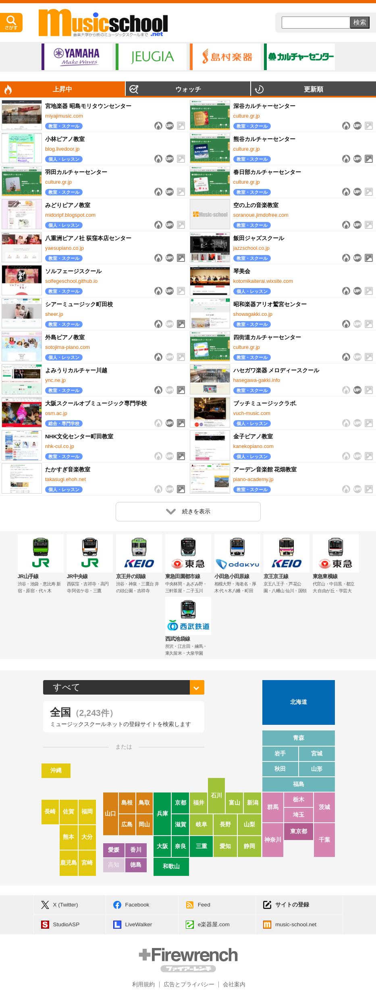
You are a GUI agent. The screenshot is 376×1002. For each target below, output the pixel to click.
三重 (201, 846)
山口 (110, 814)
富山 (234, 803)
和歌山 (171, 866)
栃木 (298, 800)
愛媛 (113, 850)
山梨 (249, 825)
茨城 (324, 807)
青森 (298, 738)
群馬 (272, 807)
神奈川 (272, 840)
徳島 (135, 865)
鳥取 (144, 803)
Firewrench (188, 960)
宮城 (316, 754)
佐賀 (68, 812)
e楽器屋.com (214, 924)
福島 (298, 784)
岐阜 (201, 825)
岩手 (280, 754)
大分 (87, 837)
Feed (204, 905)
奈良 (180, 846)
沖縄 (56, 771)
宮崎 (87, 863)
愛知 (225, 846)
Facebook (137, 905)
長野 (225, 825)
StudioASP (66, 924)
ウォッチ (188, 89)
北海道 (298, 702)
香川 (135, 850)
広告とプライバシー (189, 984)
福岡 (87, 812)
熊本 (68, 837)
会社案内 (234, 984)
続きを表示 (188, 512)
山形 (316, 769)
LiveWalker (138, 924)
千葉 (324, 840)
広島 (127, 825)
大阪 (162, 846)
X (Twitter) (65, 905)
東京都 (298, 831)
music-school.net (295, 924)
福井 (198, 803)
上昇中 (62, 89)
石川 (216, 795)
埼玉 (298, 815)
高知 (113, 865)
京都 (180, 803)
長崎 (50, 812)
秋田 (280, 769)
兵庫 (162, 814)
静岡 (249, 846)
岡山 (144, 825)
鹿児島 (68, 863)
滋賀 (180, 825)
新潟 (252, 803)
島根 (127, 803)
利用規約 (143, 984)
